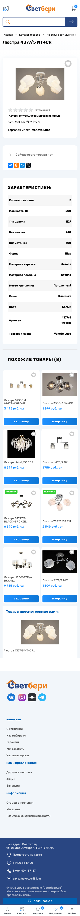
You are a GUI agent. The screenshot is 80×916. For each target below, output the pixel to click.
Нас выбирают (16, 735)
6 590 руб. (14, 526)
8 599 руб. (14, 467)
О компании (14, 729)
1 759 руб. (52, 467)
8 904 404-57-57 (24, 870)
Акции (10, 779)
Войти (72, 911)
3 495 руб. (14, 408)
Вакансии (13, 785)
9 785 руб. (14, 586)
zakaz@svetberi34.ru (27, 878)
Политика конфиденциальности (28, 816)
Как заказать (15, 748)
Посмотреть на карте (27, 854)
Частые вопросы (17, 755)
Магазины (13, 809)
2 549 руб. (52, 526)
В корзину (21, 421)
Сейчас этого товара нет (34, 154)
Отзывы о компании (19, 802)
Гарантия (12, 742)
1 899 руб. (52, 408)
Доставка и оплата (19, 772)
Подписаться (40, 901)
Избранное (56, 910)
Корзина (38, 910)
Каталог (21, 911)
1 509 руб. (52, 586)
